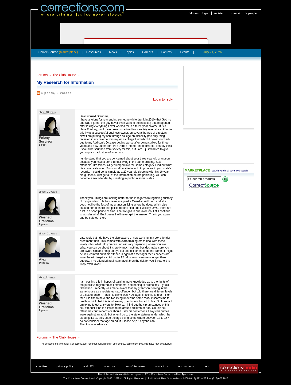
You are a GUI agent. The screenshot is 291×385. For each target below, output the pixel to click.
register (219, 13)
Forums (166, 52)
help (206, 366)
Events (184, 52)
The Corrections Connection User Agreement (169, 374)
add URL (88, 366)
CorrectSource (58, 52)
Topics (129, 52)
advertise (41, 366)
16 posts (44, 262)
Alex (42, 259)
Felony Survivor (46, 139)
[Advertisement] (219, 95)
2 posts (43, 224)
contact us (161, 366)
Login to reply (163, 99)
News (113, 52)
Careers (147, 52)
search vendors (220, 170)
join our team (186, 366)
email (236, 13)
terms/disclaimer (135, 366)
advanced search (239, 170)
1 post (43, 144)
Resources (93, 52)
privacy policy (65, 366)
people (252, 13)
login (205, 13)
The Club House (64, 75)
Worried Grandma (46, 219)
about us (109, 366)
